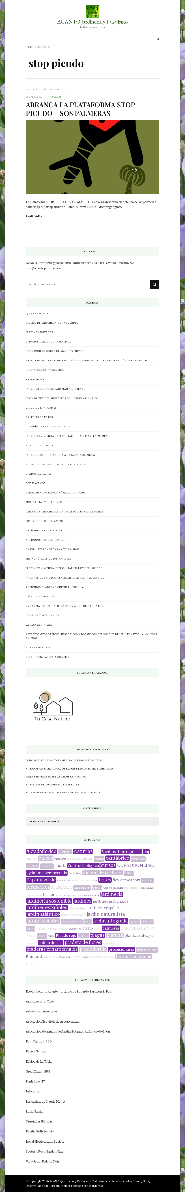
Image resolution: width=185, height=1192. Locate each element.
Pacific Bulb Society (40, 1131)
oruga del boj (75, 929)
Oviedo (97, 929)
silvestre (76, 957)
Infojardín (33, 1091)
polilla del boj (50, 942)
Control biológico (83, 865)
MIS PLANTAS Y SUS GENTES (44, 502)
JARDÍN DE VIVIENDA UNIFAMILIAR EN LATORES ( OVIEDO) (64, 568)
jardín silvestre (42, 921)
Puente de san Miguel (146, 950)
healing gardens (34, 895)
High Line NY (35, 1081)
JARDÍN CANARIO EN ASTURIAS (49, 426)
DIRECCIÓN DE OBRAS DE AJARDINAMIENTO (55, 351)
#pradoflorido (41, 851)
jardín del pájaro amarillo (73, 915)
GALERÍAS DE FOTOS (39, 417)
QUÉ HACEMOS (36, 483)
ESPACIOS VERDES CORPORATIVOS (48, 341)
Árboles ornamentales (41, 1011)
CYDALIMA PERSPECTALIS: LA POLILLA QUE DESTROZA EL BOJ (66, 606)
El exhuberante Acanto (42, 991)
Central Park (47, 866)
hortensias (53, 894)
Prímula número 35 (40, 596)
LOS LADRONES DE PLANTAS (44, 521)
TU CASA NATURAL (38, 647)
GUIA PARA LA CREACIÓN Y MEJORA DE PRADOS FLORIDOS (63, 760)
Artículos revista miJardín (46, 540)
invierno (79, 895)
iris (85, 895)
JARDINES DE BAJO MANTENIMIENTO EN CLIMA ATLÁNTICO (65, 577)
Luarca (87, 921)
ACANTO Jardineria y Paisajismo (92, 21)
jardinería (112, 894)
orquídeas (41, 929)
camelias (84, 858)
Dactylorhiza (74, 873)
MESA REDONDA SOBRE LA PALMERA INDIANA (56, 776)
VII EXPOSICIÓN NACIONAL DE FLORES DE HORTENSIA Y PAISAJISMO (70, 768)
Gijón (97, 887)
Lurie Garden (35, 1111)
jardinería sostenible (49, 901)
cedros (32, 865)
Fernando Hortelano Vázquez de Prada (56, 492)
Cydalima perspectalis (46, 873)
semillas (67, 957)
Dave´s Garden (36, 1051)
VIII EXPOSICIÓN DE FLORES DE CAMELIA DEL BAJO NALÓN (63, 792)
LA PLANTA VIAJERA (39, 624)
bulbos (46, 858)
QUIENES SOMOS (37, 313)
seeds (59, 957)
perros (51, 936)
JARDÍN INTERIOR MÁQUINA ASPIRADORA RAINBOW (60, 455)
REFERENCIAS (35, 379)
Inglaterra (68, 895)
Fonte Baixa (147, 880)
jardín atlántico (43, 914)
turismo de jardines (134, 956)
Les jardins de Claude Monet (45, 1101)
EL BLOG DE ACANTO (39, 445)
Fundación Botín (82, 888)
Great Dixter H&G (38, 1071)
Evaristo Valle (64, 880)
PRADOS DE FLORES (39, 473)
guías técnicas (131, 888)
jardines (82, 901)
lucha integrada (110, 921)
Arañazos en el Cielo (40, 1001)
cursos (108, 865)
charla (60, 865)
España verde (41, 880)
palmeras (111, 928)
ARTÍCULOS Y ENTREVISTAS (44, 530)
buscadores (60, 859)
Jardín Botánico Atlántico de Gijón (86, 1031)
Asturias (83, 851)
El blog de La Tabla (39, 1061)
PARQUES (31, 936)
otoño (87, 928)
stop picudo (109, 957)
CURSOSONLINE (135, 865)
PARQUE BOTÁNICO (138, 928)
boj (146, 851)
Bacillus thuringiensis (121, 851)
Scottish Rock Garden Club (45, 1151)
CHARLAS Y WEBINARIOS (42, 615)
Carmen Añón (138, 859)
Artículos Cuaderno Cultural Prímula (55, 587)
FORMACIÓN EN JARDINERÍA (45, 370)
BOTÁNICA (31, 859)
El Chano (128, 873)
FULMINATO (61, 887)
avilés (97, 852)
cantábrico (117, 858)
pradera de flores (83, 942)
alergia (65, 851)
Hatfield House (147, 888)
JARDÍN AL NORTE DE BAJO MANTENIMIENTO (55, 389)
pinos (83, 935)
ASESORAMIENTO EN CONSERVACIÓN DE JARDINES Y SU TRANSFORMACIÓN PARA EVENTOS (87, 360)
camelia (71, 859)
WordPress (96, 1185)
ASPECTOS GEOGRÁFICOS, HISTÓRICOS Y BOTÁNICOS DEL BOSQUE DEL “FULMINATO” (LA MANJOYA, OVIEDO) (92, 636)
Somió (85, 957)
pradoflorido (93, 949)
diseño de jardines (102, 872)
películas (42, 936)
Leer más (34, 215)
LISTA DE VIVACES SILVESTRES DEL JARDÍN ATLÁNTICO (62, 398)
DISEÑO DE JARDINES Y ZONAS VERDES (52, 322)
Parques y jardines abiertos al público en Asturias (65, 511)
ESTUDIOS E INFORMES (41, 407)
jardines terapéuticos (106, 908)
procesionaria (121, 949)
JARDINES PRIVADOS (39, 332)
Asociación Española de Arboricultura (52, 1021)
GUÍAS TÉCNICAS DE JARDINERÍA (48, 657)
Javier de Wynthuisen (71, 921)
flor (95, 880)
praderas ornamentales (52, 949)
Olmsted (30, 929)
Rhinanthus (37, 956)
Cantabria (99, 859)
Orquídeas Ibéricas (39, 1121)
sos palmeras (95, 957)
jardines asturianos (110, 901)
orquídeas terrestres (57, 929)
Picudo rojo (66, 935)
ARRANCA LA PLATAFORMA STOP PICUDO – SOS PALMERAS (80, 108)
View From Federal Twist (43, 1161)
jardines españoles (46, 907)
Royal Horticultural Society (45, 1141)
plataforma (31, 943)
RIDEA (51, 957)
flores (105, 880)
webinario (31, 963)
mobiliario (135, 921)
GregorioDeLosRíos (113, 888)
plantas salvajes (138, 935)
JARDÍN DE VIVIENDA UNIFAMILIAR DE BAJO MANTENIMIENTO (67, 436)
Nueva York (147, 921)
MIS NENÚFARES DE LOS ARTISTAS (48, 558)
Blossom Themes (59, 1185)
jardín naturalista (106, 914)
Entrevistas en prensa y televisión (52, 549)
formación (37, 887)
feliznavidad (86, 880)
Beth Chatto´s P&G (39, 1041)
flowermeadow (126, 880)
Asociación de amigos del (44, 1031)
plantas (115, 935)
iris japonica (94, 895)
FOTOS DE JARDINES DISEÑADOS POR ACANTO (56, 464)
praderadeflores (111, 943)
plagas (57, 97)
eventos (75, 880)
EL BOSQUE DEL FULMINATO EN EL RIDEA (52, 784)
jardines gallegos (77, 908)
